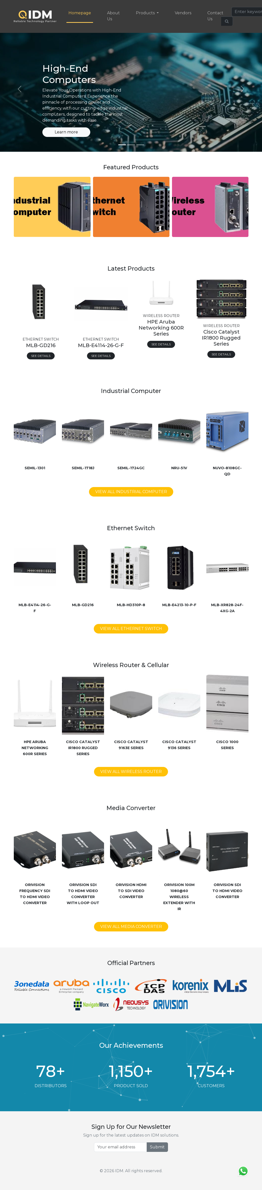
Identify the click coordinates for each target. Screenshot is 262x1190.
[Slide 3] (140, 145)
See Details (40, 356)
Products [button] (146, 13)
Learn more (66, 132)
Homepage (79, 13)
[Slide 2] (131, 145)
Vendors (183, 13)
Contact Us (215, 16)
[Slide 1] (122, 145)
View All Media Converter (131, 926)
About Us (113, 16)
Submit (157, 1147)
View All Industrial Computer (131, 491)
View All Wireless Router (131, 771)
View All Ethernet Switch (131, 628)
